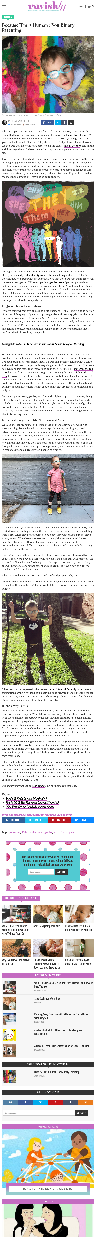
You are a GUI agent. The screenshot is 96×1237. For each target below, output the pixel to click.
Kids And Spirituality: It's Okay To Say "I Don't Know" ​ (79, 962)
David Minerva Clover (40, 990)
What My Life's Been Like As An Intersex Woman (30, 807)
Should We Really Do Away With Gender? (26, 798)
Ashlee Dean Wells (15, 121)
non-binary (60, 832)
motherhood (36, 832)
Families (8, 16)
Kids (24, 832)
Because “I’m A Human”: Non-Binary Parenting (56, 1072)
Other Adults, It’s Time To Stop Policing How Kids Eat (78, 928)
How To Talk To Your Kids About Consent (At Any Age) (32, 802)
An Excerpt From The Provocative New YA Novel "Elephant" (62, 1046)
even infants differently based (66, 689)
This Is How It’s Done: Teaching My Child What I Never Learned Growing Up (46, 963)
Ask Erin (48, 1201)
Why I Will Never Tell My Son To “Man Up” (16, 962)
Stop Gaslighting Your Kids (46, 926)
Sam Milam (37, 1003)
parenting (14, 832)
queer (72, 832)
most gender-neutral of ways (71, 135)
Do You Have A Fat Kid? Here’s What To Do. (48, 1189)
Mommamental (48, 1126)
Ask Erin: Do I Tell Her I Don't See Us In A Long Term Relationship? (58, 1032)
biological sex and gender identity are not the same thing (33, 275)
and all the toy (72, 145)
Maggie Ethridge (39, 1022)
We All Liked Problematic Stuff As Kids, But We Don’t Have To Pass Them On (15, 929)
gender (48, 832)
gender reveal (57, 282)
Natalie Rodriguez (39, 1050)
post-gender (38, 785)
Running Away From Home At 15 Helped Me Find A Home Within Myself (61, 1016)
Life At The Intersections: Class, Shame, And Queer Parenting (53, 344)
